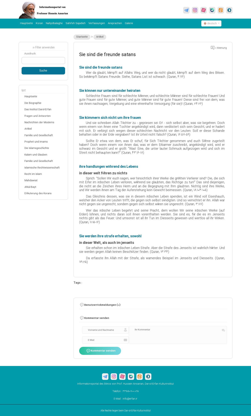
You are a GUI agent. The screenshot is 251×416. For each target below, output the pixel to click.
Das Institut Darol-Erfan (37, 110)
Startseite (82, 37)
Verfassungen (96, 23)
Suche (43, 71)
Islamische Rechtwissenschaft (42, 168)
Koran (39, 23)
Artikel (99, 37)
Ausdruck (30, 53)
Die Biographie (32, 103)
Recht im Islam (33, 174)
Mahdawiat (30, 181)
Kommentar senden (101, 351)
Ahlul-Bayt (30, 187)
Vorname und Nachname (101, 330)
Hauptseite (26, 23)
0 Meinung (219, 48)
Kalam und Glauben (35, 155)
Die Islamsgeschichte (36, 148)
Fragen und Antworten (37, 116)
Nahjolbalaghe (54, 23)
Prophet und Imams (36, 142)
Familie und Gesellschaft (38, 135)
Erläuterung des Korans (38, 193)
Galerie (129, 23)
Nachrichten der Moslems (39, 122)
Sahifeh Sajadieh (76, 23)
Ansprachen (115, 23)
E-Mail (91, 340)
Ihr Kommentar (142, 329)
